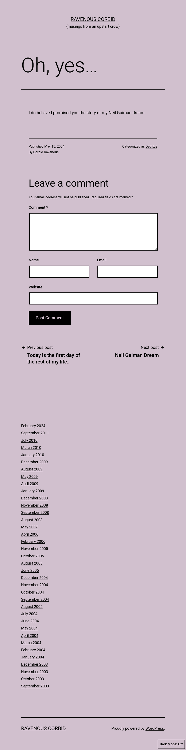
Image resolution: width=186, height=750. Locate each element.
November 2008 (34, 505)
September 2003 (35, 686)
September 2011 (35, 433)
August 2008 (32, 520)
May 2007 (29, 527)
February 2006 (33, 541)
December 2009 (34, 462)
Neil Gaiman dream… (128, 112)
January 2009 (32, 491)
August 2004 (32, 606)
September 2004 (35, 599)
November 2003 (34, 671)
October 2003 (32, 679)
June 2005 (30, 570)
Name (34, 260)
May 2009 (29, 476)
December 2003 (34, 664)
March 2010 (31, 447)
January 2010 (32, 454)
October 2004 (32, 592)
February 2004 (33, 650)
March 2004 (31, 642)
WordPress (155, 728)
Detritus (151, 146)
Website (35, 287)
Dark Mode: (171, 744)
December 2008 (34, 498)
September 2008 (35, 512)
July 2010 (29, 440)
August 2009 (32, 469)
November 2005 (34, 548)
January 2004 (32, 657)
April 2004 (29, 635)
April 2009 (29, 483)
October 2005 (32, 556)
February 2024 (33, 426)
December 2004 (34, 577)
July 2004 (29, 614)
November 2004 (34, 585)
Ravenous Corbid (93, 19)
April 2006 (29, 534)
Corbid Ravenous (46, 152)
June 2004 (30, 621)
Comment (38, 207)
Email (101, 260)
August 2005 (32, 563)
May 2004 (29, 628)
